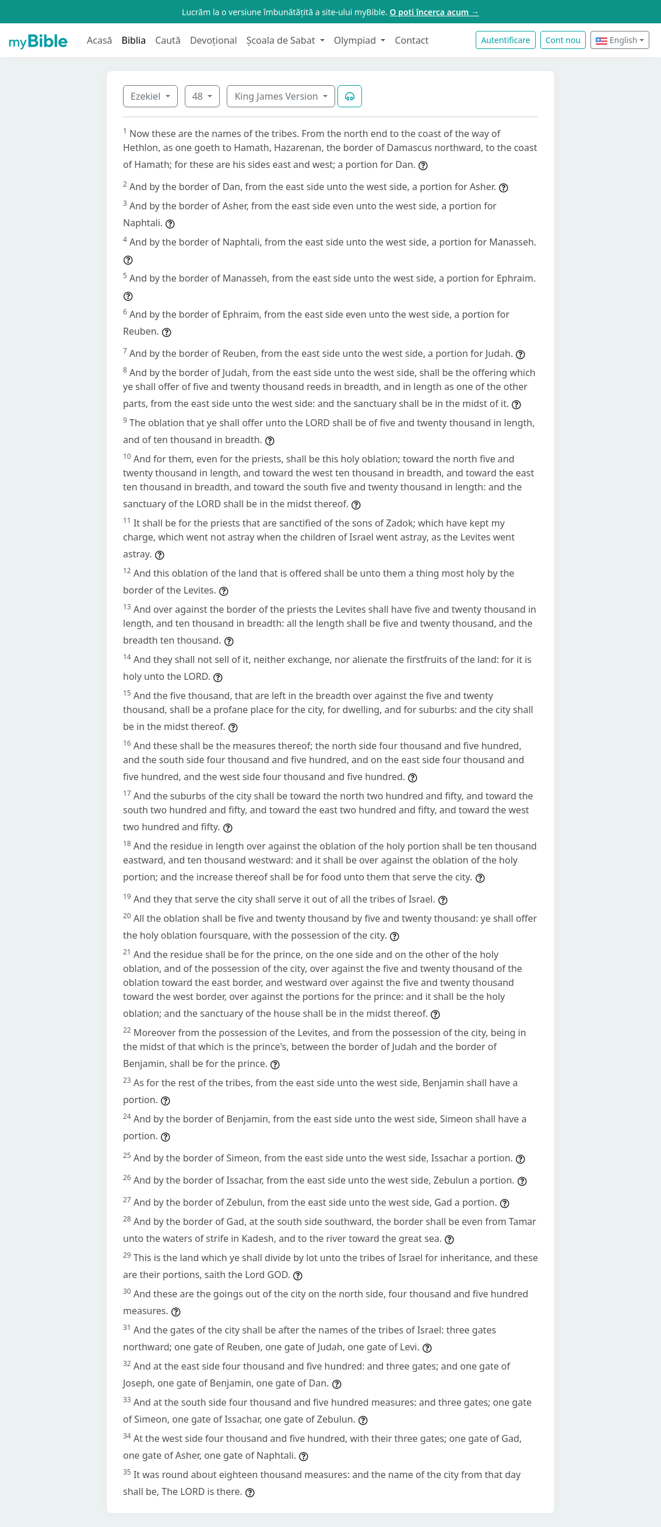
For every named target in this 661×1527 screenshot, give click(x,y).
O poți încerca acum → (434, 11)
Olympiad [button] (356, 40)
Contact (411, 40)
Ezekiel (147, 96)
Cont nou (563, 39)
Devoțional (213, 40)
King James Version (277, 96)
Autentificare (505, 39)
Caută (168, 40)
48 (198, 96)
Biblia (134, 40)
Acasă (99, 40)
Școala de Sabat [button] (282, 40)
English (616, 39)
